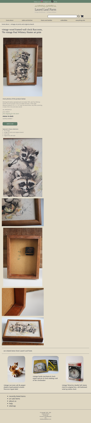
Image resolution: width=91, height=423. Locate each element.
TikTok (55, 2)
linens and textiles (46, 20)
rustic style (6, 134)
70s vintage (7, 131)
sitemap (12, 406)
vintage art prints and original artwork (22, 24)
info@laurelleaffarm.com (45, 419)
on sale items (14, 398)
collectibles (63, 20)
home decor (9, 20)
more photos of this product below (14, 99)
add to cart (10, 124)
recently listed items (17, 396)
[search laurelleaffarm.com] (79, 16)
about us (12, 401)
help (11, 403)
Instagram (46, 2)
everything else (80, 20)
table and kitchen (27, 20)
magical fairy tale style (9, 135)
